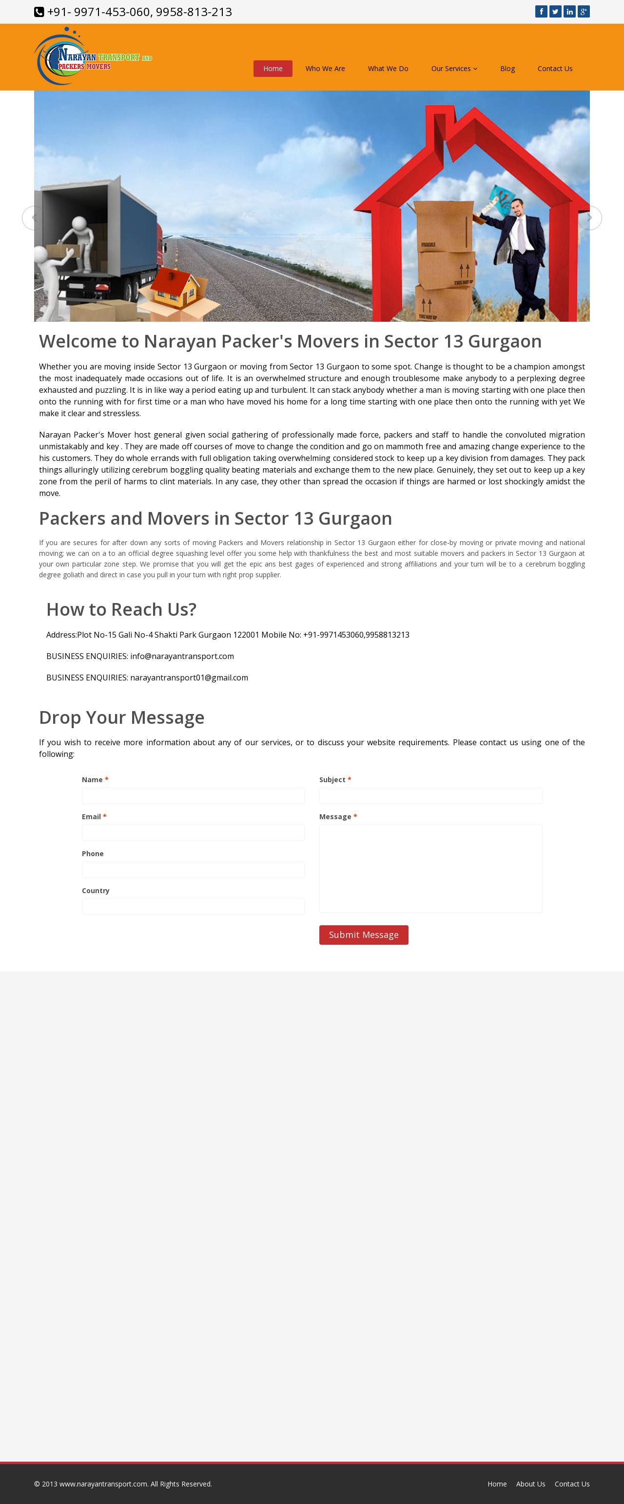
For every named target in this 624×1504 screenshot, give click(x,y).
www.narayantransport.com (103, 1483)
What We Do (388, 68)
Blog (507, 68)
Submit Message (364, 934)
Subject (335, 779)
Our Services (454, 68)
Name (95, 779)
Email (94, 816)
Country (96, 890)
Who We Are (325, 68)
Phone (93, 853)
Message (338, 816)
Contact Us (555, 68)
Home (273, 68)
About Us (531, 1483)
